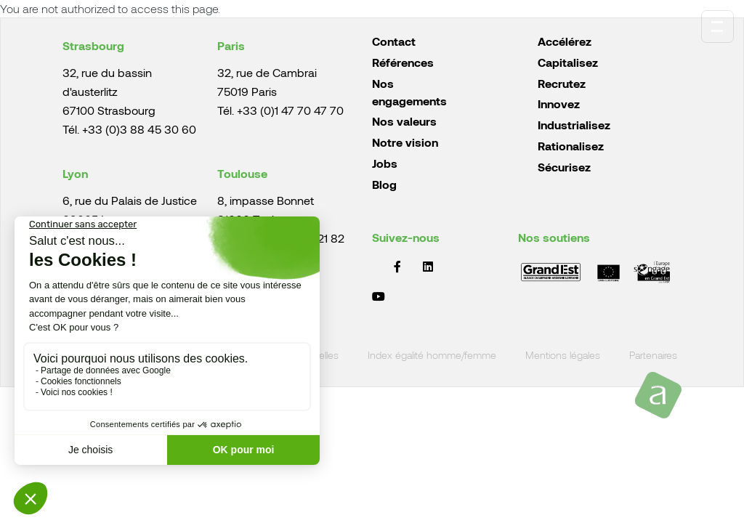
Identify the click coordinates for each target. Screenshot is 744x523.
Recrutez (562, 83)
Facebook (397, 266)
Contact (394, 41)
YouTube (378, 296)
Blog (384, 184)
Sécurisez (564, 167)
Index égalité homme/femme (432, 355)
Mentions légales (562, 355)
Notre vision (405, 142)
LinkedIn (428, 266)
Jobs (384, 163)
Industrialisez (574, 124)
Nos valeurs (404, 121)
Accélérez (564, 41)
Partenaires (653, 355)
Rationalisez (571, 146)
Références (403, 62)
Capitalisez (568, 62)
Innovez (559, 103)
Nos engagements (409, 92)
